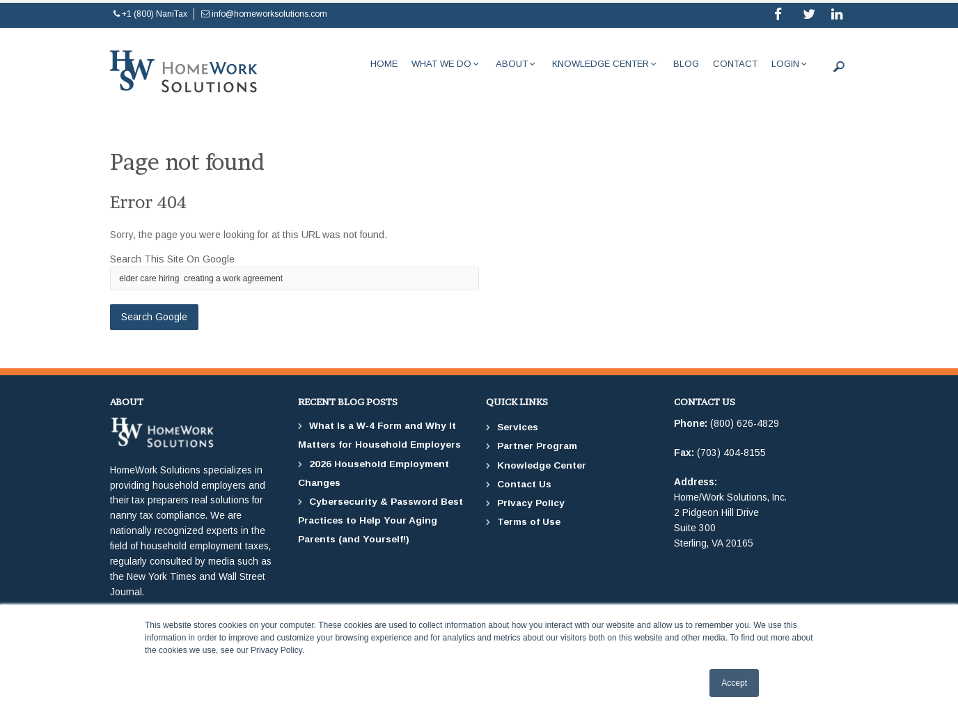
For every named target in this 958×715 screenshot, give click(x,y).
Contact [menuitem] (735, 63)
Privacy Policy (531, 503)
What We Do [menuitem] (441, 63)
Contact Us (524, 484)
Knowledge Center (541, 465)
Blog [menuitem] (686, 63)
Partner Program (537, 446)
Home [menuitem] (384, 63)
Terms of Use (528, 522)
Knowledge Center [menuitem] (600, 63)
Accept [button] (734, 683)
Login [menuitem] (785, 63)
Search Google (154, 316)
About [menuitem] (512, 63)
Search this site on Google (172, 259)
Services (517, 427)
